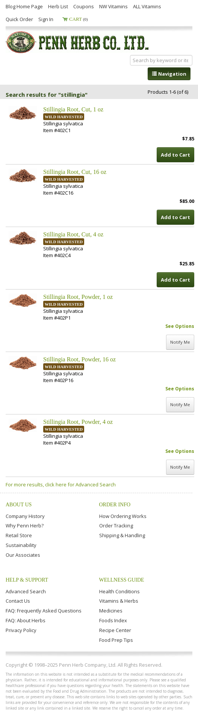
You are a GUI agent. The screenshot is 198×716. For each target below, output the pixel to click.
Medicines (110, 610)
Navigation (169, 73)
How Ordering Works (123, 516)
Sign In (45, 19)
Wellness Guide (121, 580)
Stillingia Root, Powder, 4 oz (78, 422)
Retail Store (19, 535)
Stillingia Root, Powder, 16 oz (79, 359)
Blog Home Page (24, 6)
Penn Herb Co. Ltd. (78, 42)
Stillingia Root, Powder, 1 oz (78, 297)
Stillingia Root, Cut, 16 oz (74, 172)
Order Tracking (116, 525)
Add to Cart (175, 154)
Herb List (58, 6)
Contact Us (18, 600)
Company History (25, 516)
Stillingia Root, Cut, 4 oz (73, 234)
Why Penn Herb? (25, 525)
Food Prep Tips (116, 640)
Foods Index (113, 620)
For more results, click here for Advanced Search (61, 484)
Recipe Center (115, 630)
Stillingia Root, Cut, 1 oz (73, 109)
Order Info (115, 504)
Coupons (83, 6)
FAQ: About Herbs (25, 620)
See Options (179, 326)
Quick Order (19, 19)
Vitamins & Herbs (118, 600)
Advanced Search (26, 591)
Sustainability (21, 545)
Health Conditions (119, 591)
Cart (78, 19)
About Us (19, 504)
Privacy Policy (21, 630)
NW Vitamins (113, 6)
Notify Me (180, 342)
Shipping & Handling (122, 535)
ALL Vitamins (147, 6)
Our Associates (23, 554)
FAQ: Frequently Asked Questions (44, 610)
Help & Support (27, 580)
